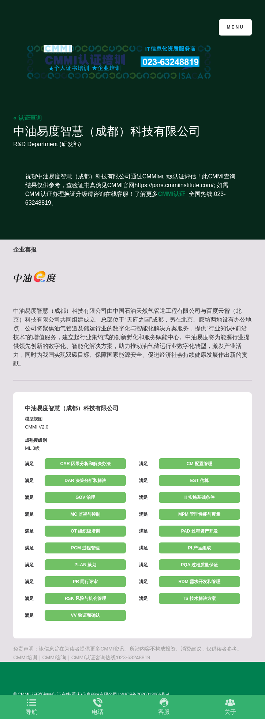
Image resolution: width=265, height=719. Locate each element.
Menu (235, 27)
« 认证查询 (27, 118)
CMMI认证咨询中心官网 (49, 27)
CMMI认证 (171, 194)
